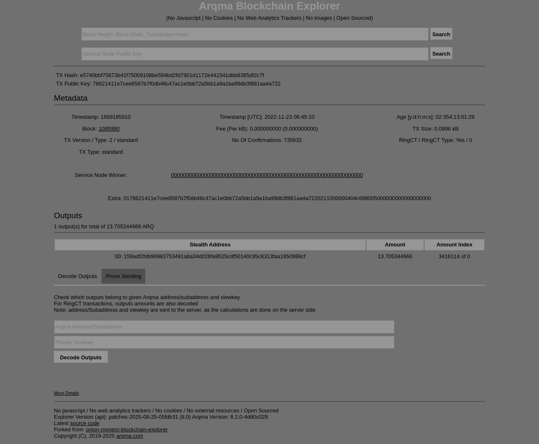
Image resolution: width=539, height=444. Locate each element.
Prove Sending (123, 276)
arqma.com (129, 436)
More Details (66, 393)
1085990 (109, 129)
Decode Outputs (77, 276)
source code (84, 423)
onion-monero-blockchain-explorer (127, 429)
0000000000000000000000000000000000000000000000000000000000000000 (267, 175)
